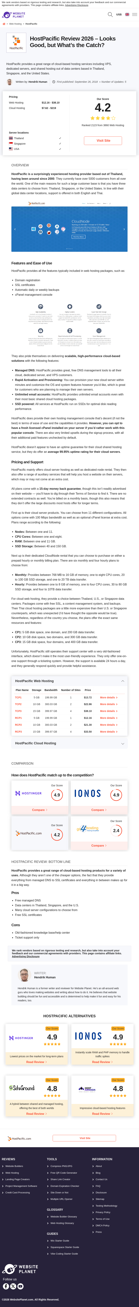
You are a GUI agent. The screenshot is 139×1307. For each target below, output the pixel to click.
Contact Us (101, 1179)
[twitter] (13, 1286)
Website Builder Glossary (63, 1216)
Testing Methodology (106, 1205)
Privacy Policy (103, 1212)
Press (99, 1232)
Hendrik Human (38, 81)
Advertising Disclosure (76, 5)
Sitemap (100, 1199)
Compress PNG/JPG (61, 1166)
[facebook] (6, 1286)
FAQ (98, 1186)
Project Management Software (21, 1186)
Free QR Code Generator (63, 1172)
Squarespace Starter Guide (64, 1247)
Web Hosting (12, 1172)
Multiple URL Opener (61, 1199)
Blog (98, 1172)
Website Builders (14, 1166)
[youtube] (20, 1286)
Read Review (35, 1062)
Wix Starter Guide (59, 1240)
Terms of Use (103, 1219)
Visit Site (103, 140)
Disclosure (101, 1192)
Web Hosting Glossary (62, 1223)
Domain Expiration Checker (64, 1186)
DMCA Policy (102, 1225)
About (99, 1166)
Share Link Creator (60, 1179)
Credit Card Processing (17, 1192)
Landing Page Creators (17, 1179)
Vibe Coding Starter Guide (64, 1253)
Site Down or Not (59, 1192)
